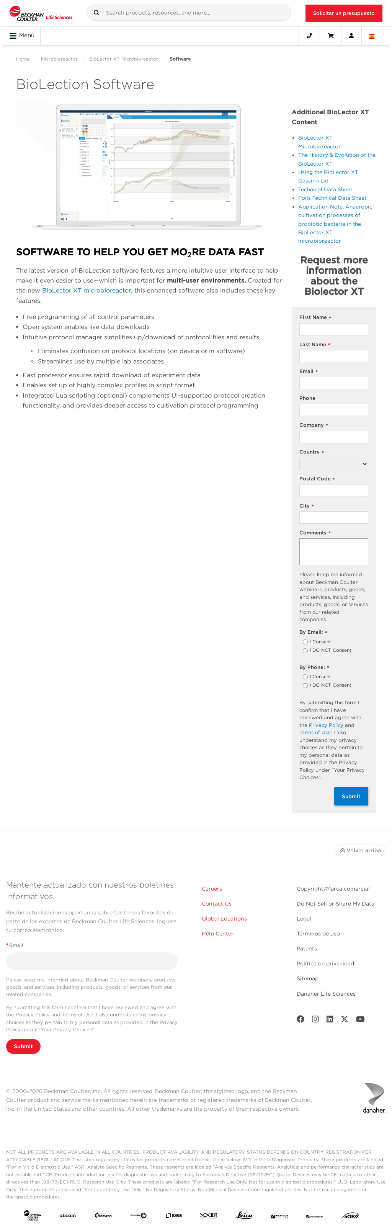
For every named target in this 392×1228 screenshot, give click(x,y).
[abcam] (68, 1217)
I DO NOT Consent (330, 650)
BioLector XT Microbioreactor (123, 59)
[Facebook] (300, 1020)
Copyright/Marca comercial (333, 889)
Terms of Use (315, 732)
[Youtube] (360, 1020)
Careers (212, 889)
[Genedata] (138, 1217)
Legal (304, 919)
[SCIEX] (350, 1217)
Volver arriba (360, 850)
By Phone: (314, 667)
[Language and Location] (372, 35)
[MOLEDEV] (279, 1217)
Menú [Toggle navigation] (22, 35)
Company (313, 425)
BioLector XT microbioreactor (86, 290)
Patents (307, 948)
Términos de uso (318, 933)
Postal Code (317, 479)
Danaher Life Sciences (326, 994)
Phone (307, 398)
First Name (315, 317)
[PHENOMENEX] (314, 1217)
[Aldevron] (103, 1217)
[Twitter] (344, 1020)
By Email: (313, 632)
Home (22, 59)
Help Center (218, 933)
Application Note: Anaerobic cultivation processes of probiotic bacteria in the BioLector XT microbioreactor (335, 224)
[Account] (351, 35)
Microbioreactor (59, 59)
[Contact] (309, 35)
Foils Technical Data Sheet (332, 198)
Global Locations (224, 919)
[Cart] (330, 35)
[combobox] (189, 12)
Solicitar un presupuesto (344, 13)
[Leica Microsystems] (244, 1217)
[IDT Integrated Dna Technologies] (209, 1217)
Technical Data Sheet (325, 189)
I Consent (320, 642)
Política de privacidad (325, 963)
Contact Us (217, 904)
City (306, 506)
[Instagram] (315, 1020)
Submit (351, 796)
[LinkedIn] (330, 1020)
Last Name (314, 345)
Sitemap (307, 978)
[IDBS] (174, 1217)
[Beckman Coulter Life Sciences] (41, 13)
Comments (315, 533)
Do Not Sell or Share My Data (335, 904)
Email (308, 371)
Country (311, 452)
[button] (96, 13)
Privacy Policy (326, 725)
